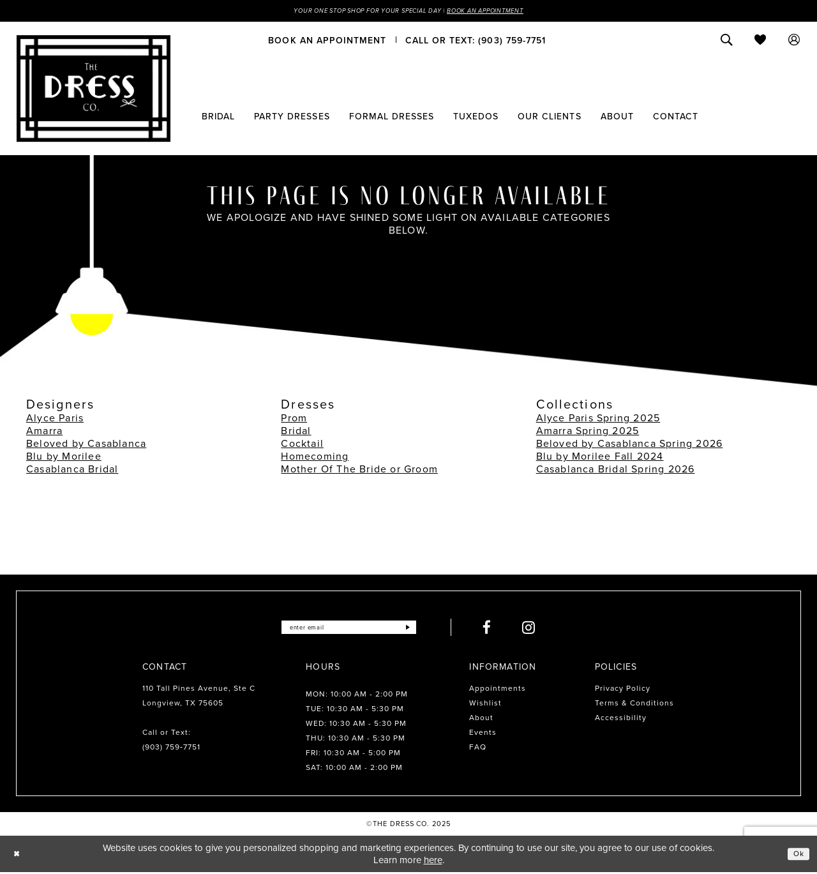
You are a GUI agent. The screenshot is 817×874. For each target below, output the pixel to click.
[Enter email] (348, 629)
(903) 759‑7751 (171, 749)
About (481, 719)
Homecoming (315, 458)
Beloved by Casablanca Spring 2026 (629, 445)
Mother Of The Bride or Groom (359, 470)
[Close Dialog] (19, 856)
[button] (794, 41)
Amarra (44, 432)
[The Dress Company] (93, 90)
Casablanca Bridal (72, 470)
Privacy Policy (622, 690)
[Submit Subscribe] (423, 629)
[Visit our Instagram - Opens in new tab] (546, 629)
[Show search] (727, 41)
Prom (294, 419)
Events (483, 734)
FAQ (477, 749)
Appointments (497, 690)
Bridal (296, 432)
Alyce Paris (55, 419)
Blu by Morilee (63, 458)
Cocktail (302, 445)
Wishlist (485, 705)
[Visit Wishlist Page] (760, 41)
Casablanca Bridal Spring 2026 (615, 470)
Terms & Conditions (634, 705)
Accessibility (621, 719)
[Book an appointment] (327, 41)
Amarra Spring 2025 (588, 432)
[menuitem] (327, 41)
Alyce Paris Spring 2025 (598, 419)
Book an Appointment (509, 11)
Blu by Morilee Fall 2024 (600, 458)
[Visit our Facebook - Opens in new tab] (504, 629)
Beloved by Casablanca (86, 445)
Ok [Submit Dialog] (797, 855)
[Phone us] (475, 41)
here (433, 861)
